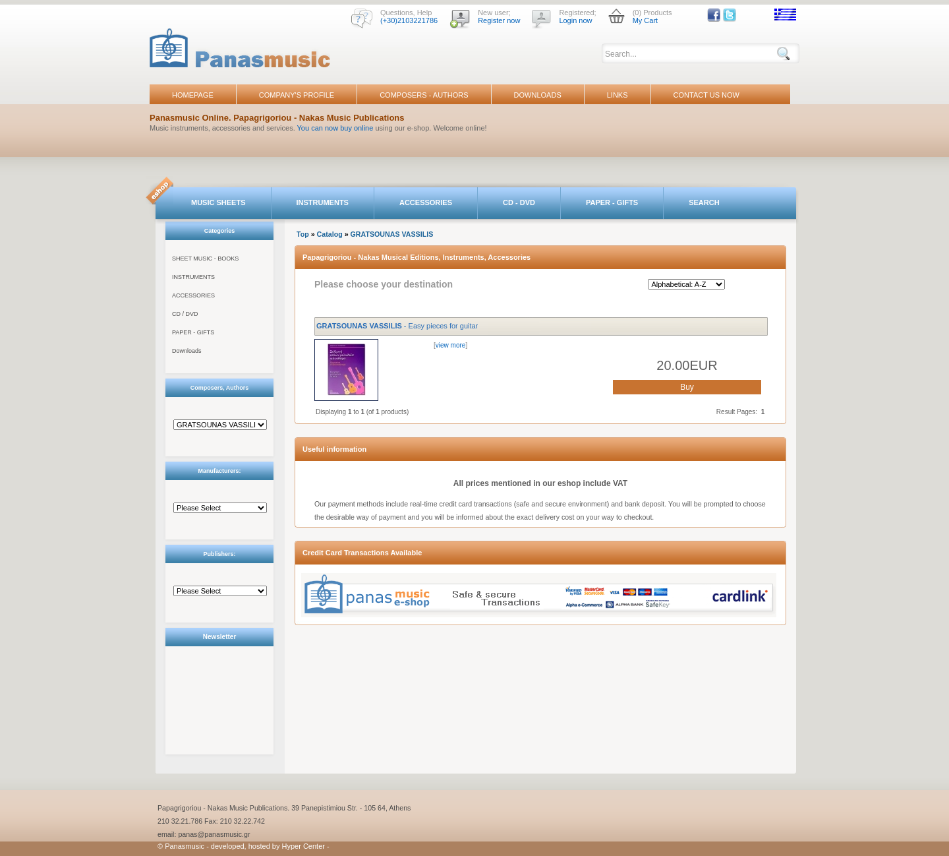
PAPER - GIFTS (612, 202)
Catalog (330, 234)
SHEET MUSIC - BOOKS (205, 258)
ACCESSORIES (425, 202)
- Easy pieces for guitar (397, 326)
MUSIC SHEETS (218, 202)
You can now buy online (335, 128)
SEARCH (704, 202)
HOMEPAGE (193, 95)
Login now (575, 20)
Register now (499, 20)
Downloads (187, 351)
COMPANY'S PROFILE (296, 95)
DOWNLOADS (537, 95)
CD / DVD (185, 314)
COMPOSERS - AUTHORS (424, 95)
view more (451, 345)
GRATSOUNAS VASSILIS (392, 234)
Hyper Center (303, 846)
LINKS (617, 95)
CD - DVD (519, 202)
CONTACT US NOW (706, 95)
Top (303, 234)
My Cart (645, 20)
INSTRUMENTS (323, 202)
